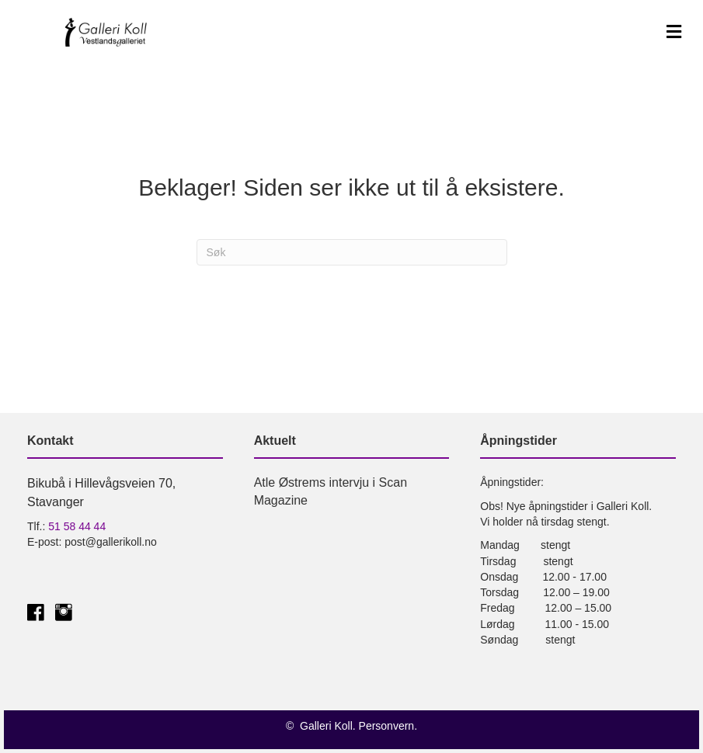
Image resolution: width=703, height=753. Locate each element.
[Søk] (352, 252)
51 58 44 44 (77, 526)
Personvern (387, 726)
